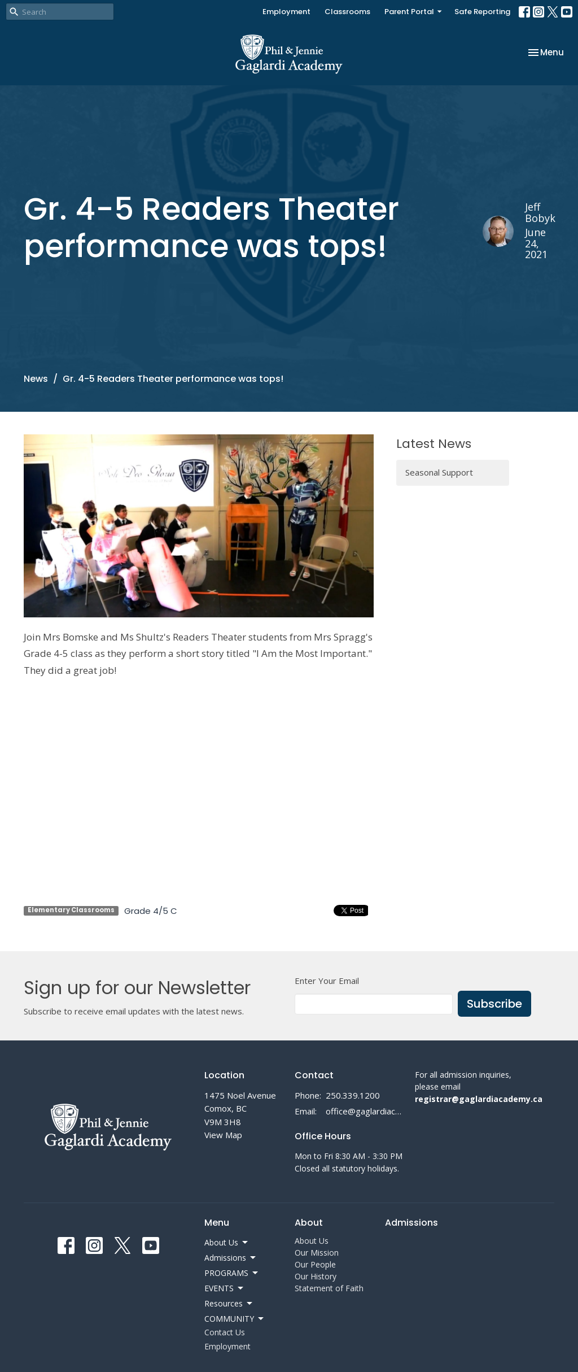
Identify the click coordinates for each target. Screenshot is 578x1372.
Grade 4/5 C (150, 911)
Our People (315, 1264)
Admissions (411, 1222)
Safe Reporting (482, 11)
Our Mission (317, 1252)
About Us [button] (226, 1242)
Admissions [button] (230, 1258)
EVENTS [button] (224, 1288)
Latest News (433, 443)
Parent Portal (413, 11)
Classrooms (347, 11)
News (36, 378)
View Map (223, 1134)
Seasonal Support (439, 472)
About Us (312, 1240)
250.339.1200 (353, 1095)
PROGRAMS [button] (232, 1273)
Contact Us (224, 1332)
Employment (286, 11)
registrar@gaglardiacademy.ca (478, 1099)
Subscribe (494, 1004)
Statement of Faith (329, 1288)
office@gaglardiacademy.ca (365, 1111)
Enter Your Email (327, 980)
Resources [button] (229, 1303)
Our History (315, 1276)
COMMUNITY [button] (234, 1319)
